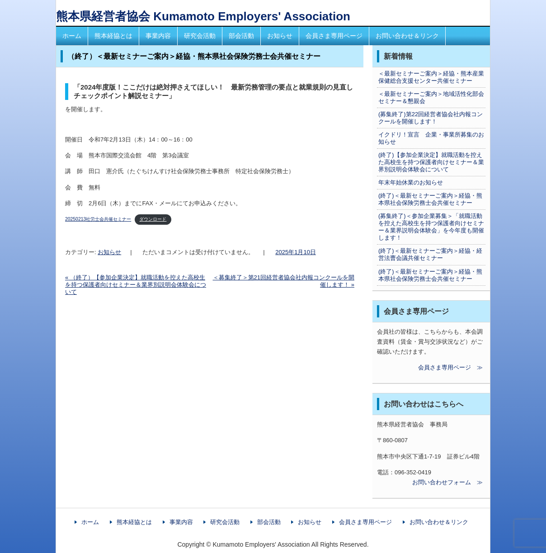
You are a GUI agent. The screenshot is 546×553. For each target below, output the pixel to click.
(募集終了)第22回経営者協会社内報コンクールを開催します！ (430, 118)
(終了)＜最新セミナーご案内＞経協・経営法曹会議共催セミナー (430, 254)
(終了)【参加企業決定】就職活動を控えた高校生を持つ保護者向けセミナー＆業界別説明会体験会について (431, 162)
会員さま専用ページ (334, 35)
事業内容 (158, 35)
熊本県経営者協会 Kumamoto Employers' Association (203, 16)
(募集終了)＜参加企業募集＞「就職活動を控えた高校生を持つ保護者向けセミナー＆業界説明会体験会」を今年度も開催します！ (431, 227)
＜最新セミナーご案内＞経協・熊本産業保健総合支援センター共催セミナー (431, 77)
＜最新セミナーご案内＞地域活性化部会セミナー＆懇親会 (431, 97)
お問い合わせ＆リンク (407, 35)
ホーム (71, 35)
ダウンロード (152, 219)
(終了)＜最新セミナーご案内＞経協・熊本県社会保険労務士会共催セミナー (430, 199)
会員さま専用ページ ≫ (430, 367)
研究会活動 (200, 35)
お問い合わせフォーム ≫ (430, 482)
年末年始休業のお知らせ (410, 182)
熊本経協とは (113, 35)
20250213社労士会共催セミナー (98, 219)
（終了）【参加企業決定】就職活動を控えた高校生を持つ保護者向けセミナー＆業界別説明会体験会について (135, 284)
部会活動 (241, 35)
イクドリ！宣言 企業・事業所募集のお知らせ (431, 138)
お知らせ (279, 35)
